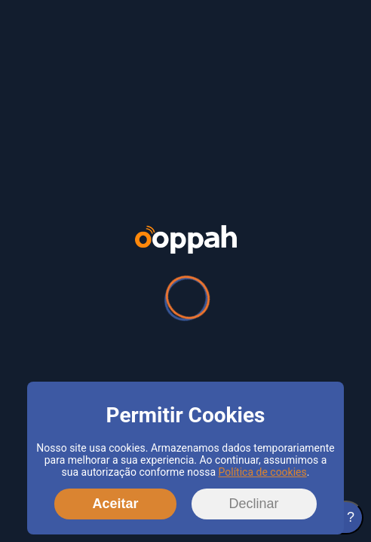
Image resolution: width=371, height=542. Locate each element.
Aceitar (115, 503)
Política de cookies (263, 472)
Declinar (254, 503)
